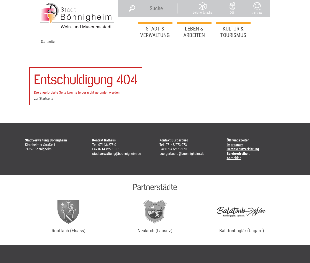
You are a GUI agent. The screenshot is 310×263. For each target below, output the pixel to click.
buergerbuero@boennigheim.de (181, 153)
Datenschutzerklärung (243, 149)
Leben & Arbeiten (194, 32)
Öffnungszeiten (238, 140)
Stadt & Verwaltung (155, 32)
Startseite (48, 42)
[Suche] (156, 8)
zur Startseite (43, 98)
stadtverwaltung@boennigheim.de (116, 153)
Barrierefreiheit (238, 153)
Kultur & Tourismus (233, 32)
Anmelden (234, 158)
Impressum (235, 145)
